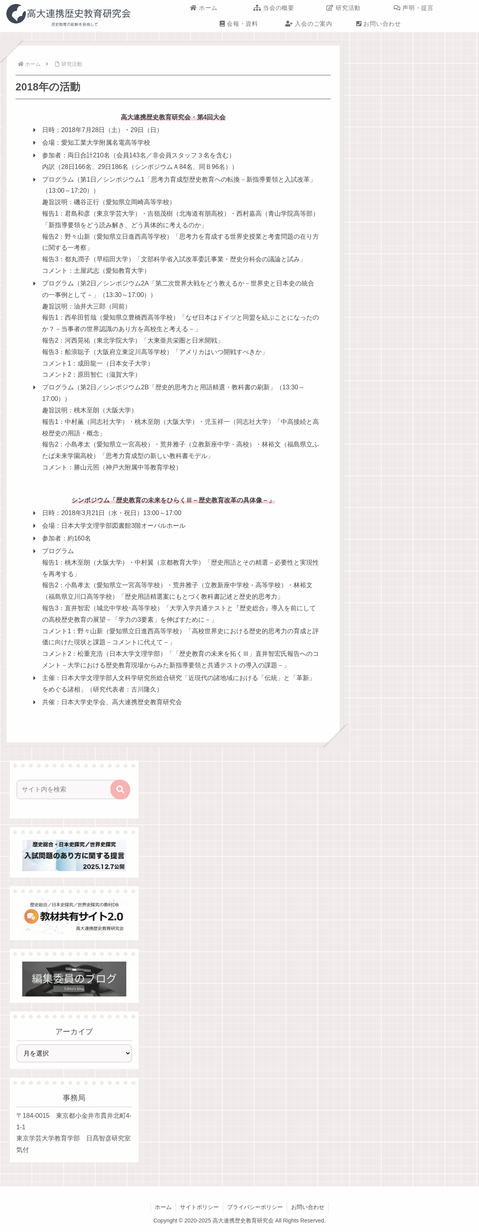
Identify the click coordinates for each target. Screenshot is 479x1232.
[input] (69, 789)
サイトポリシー (199, 1207)
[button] (120, 789)
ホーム (163, 1207)
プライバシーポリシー (255, 1207)
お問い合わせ (307, 1207)
